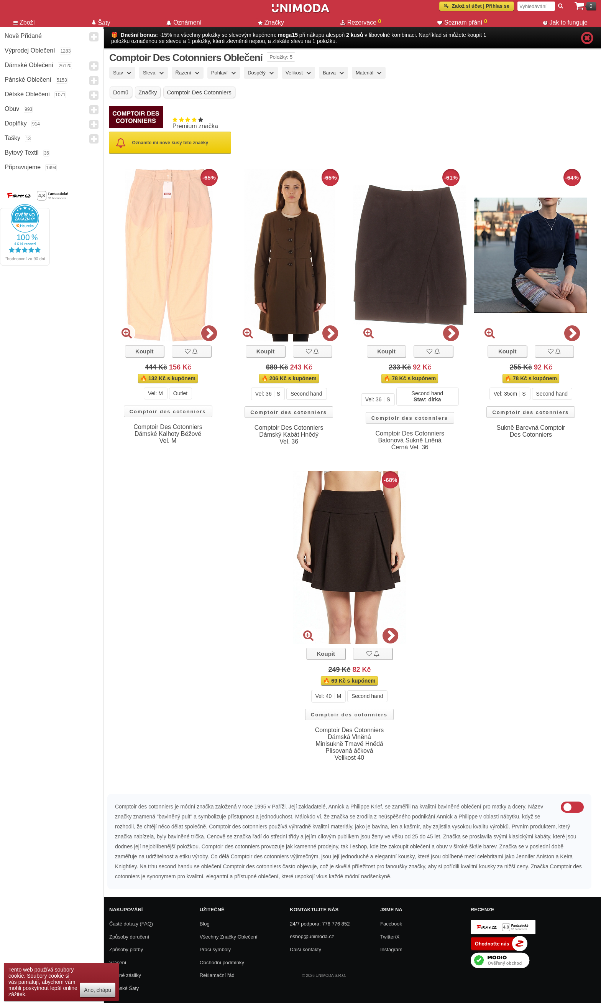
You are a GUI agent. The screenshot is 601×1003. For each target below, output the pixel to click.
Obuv (12, 109)
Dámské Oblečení (29, 65)
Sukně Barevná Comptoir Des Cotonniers (531, 431)
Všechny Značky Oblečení (229, 937)
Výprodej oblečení (30, 50)
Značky (271, 22)
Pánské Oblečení (28, 79)
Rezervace (360, 22)
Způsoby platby (126, 949)
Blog (205, 924)
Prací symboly (215, 949)
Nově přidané (23, 36)
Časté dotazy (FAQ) (131, 924)
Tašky (12, 138)
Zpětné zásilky (125, 975)
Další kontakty (305, 949)
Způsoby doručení (129, 937)
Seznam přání (462, 22)
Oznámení (184, 22)
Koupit (144, 351)
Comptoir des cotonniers (168, 411)
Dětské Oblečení (27, 94)
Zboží (24, 22)
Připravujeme (23, 167)
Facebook (391, 924)
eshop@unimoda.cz (312, 936)
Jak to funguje (565, 22)
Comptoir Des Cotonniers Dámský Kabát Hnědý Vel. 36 (289, 434)
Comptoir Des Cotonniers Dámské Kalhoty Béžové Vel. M (167, 434)
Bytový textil (22, 152)
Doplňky (16, 123)
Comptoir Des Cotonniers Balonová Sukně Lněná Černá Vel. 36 (409, 440)
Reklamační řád (217, 975)
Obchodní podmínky (222, 962)
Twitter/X (390, 937)
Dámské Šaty (124, 988)
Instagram (391, 949)
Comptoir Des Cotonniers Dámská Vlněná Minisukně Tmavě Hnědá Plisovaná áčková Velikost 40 (349, 744)
